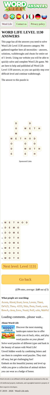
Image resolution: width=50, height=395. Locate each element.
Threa (12, 306)
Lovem (32, 302)
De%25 (5, 306)
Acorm (4, 302)
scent (44, 306)
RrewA (4, 310)
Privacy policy (38, 24)
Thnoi (40, 302)
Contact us (21, 24)
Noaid (25, 310)
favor (25, 302)
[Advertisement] (25, 102)
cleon (12, 310)
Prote (32, 306)
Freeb (38, 306)
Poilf (32, 310)
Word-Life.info (22, 391)
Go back (25, 279)
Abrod (12, 302)
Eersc (18, 310)
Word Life (7, 24)
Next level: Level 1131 (19, 266)
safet (37, 310)
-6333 (19, 306)
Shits (25, 306)
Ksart (19, 302)
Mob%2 (45, 310)
